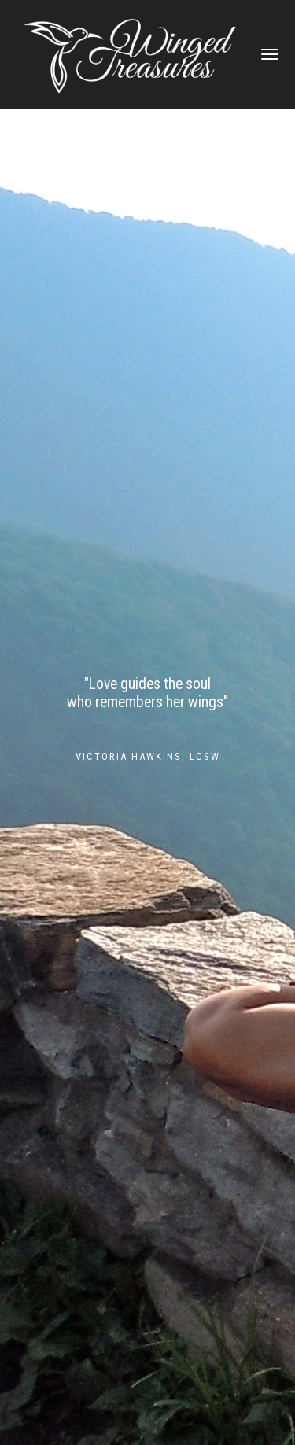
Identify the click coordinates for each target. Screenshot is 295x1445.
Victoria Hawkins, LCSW (148, 756)
